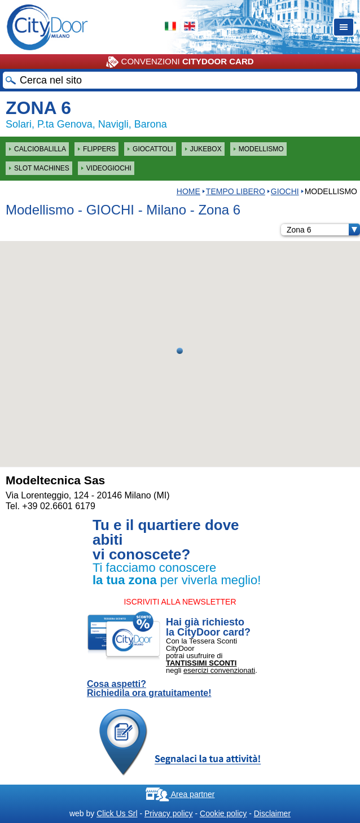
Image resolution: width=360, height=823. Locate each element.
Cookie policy (223, 813)
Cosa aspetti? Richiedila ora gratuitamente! (149, 689)
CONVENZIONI (179, 62)
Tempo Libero (235, 191)
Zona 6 (323, 229)
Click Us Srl (116, 813)
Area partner (180, 794)
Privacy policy (168, 813)
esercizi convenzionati (219, 670)
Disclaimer (272, 813)
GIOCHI (285, 191)
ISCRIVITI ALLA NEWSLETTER (180, 602)
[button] (180, 351)
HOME (188, 191)
